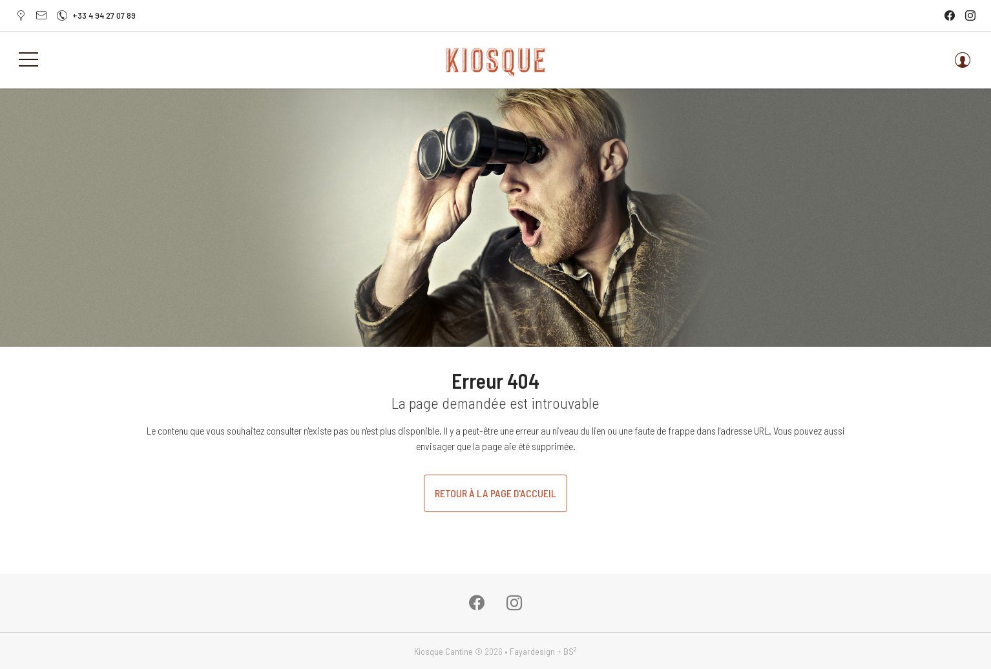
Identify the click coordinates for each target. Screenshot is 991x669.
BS (570, 651)
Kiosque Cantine (443, 651)
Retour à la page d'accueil (495, 493)
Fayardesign (532, 651)
